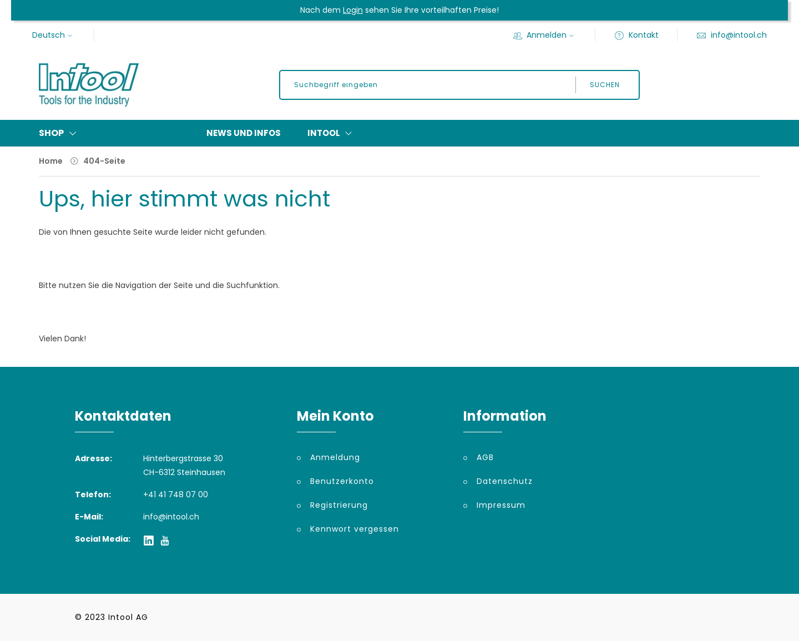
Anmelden (545, 35)
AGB (485, 457)
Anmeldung (335, 457)
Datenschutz (505, 481)
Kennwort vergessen (354, 528)
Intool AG (128, 617)
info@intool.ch (731, 35)
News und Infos (243, 133)
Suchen (605, 84)
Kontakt (636, 35)
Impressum (501, 505)
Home (51, 160)
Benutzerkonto (342, 481)
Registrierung (339, 505)
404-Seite (104, 160)
